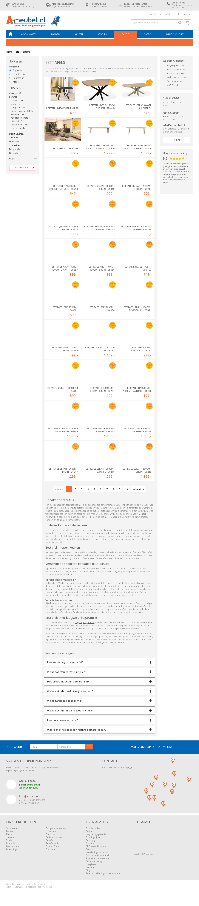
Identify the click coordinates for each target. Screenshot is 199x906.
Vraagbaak (91, 865)
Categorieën (15, 94)
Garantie (90, 844)
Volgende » (138, 490)
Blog (88, 871)
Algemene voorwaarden (97, 859)
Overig (147, 35)
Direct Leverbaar (17, 135)
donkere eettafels (19, 126)
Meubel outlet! (175, 35)
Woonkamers (29, 35)
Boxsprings (11, 850)
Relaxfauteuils (52, 844)
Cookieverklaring (94, 862)
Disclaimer (32, 888)
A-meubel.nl (40, 885)
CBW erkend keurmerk (97, 847)
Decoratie (51, 850)
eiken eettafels (18, 115)
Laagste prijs (17, 75)
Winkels (169, 14)
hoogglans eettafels (20, 119)
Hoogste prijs (17, 79)
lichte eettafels (18, 129)
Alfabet (14, 83)
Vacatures (91, 868)
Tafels (125, 35)
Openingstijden (93, 838)
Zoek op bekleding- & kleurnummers (104, 874)
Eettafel (13, 98)
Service (89, 850)
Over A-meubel (155, 14)
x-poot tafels (17, 105)
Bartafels (13, 154)
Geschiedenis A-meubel (97, 856)
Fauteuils (10, 844)
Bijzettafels (14, 150)
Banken (56, 35)
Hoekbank (51, 832)
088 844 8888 (171, 114)
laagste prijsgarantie (84, 624)
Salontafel (14, 139)
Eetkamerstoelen (54, 838)
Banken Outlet (53, 847)
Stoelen (102, 35)
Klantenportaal (184, 14)
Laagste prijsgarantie (96, 835)
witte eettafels (17, 122)
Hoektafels (14, 143)
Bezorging (90, 841)
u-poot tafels (17, 102)
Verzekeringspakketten (97, 853)
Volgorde (14, 68)
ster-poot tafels (18, 109)
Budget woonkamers (56, 829)
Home (9, 53)
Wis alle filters (21, 169)
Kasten (79, 35)
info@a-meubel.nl (174, 126)
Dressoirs (50, 835)
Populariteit (16, 71)
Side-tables (14, 146)
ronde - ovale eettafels (22, 112)
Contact (176, 141)
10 (126, 490)
